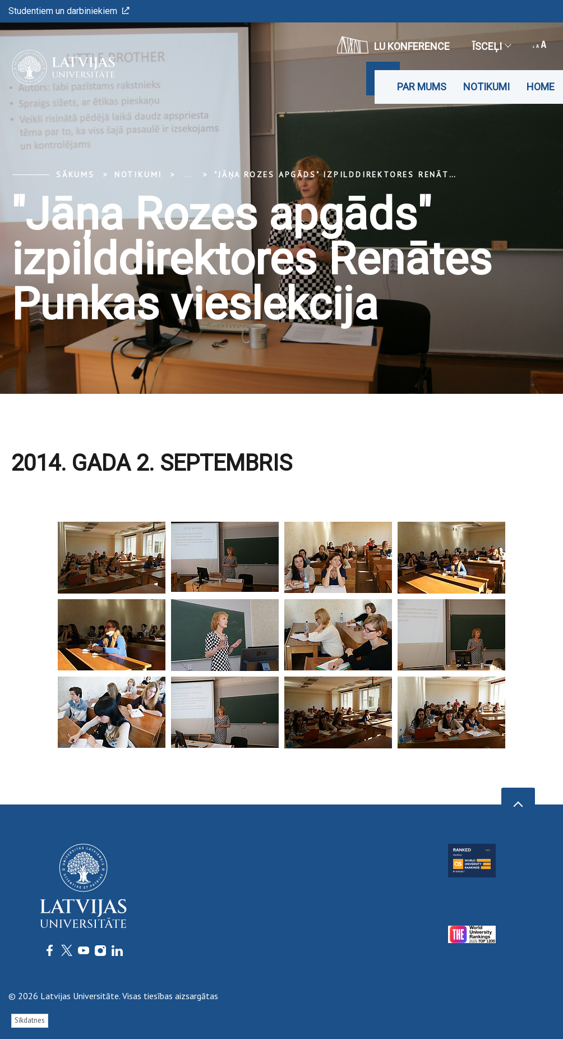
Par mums (421, 87)
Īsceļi (491, 46)
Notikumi (486, 87)
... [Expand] (188, 174)
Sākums (75, 174)
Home (541, 87)
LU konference (393, 45)
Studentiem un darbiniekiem (69, 11)
